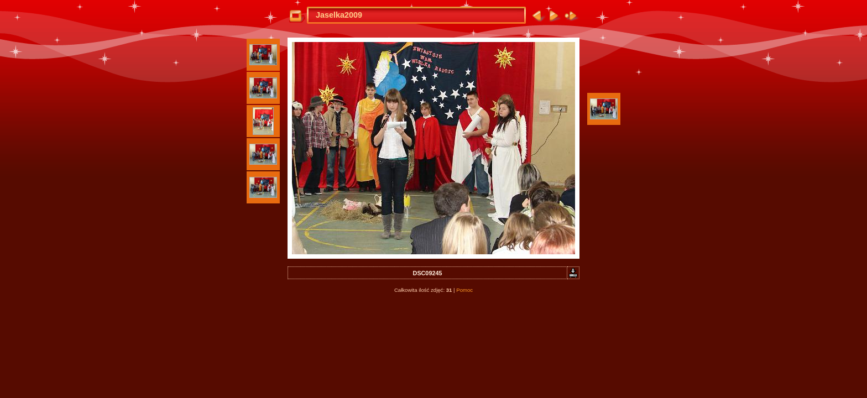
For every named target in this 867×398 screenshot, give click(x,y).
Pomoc (464, 290)
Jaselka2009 (339, 15)
